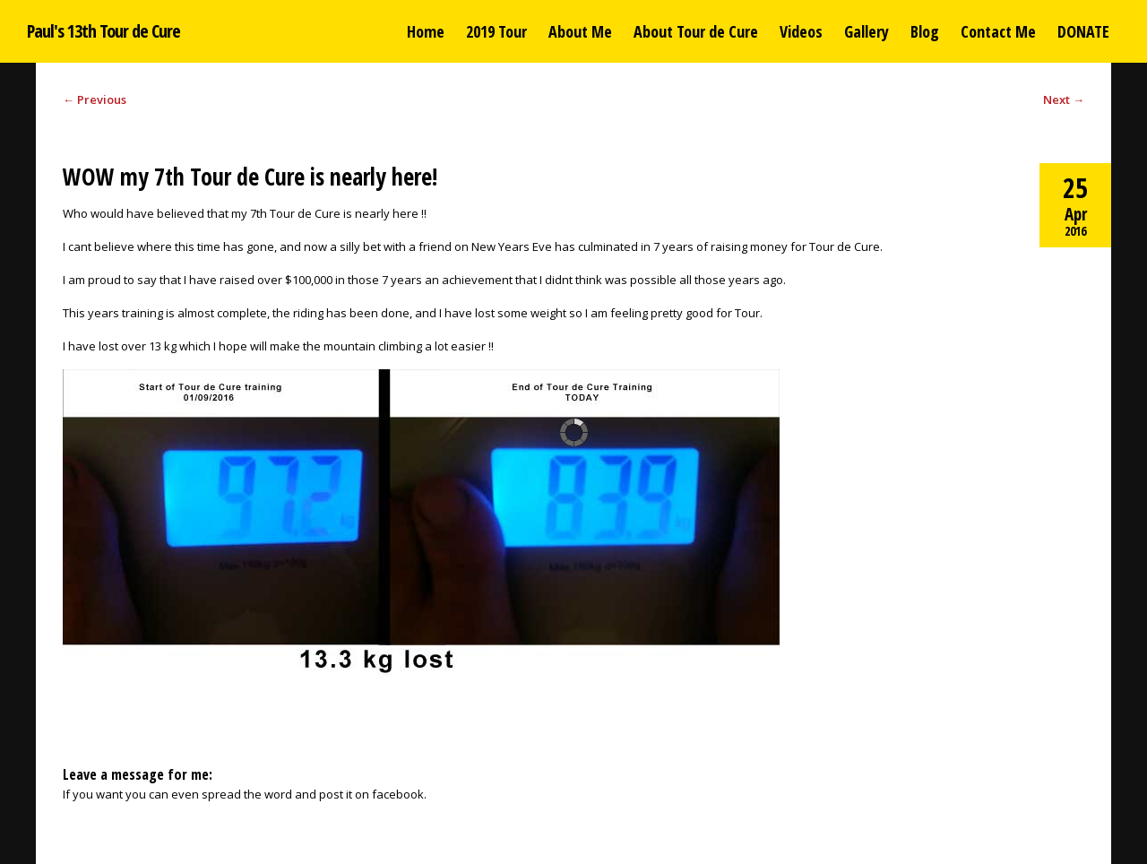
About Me (580, 31)
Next (1063, 99)
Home (425, 31)
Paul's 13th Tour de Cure (103, 31)
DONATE (1083, 31)
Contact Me (998, 31)
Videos (801, 31)
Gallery (866, 31)
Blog (924, 31)
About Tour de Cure (696, 31)
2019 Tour (496, 31)
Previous (94, 99)
